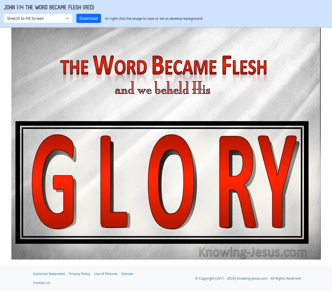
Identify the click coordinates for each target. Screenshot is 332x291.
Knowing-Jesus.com (252, 278)
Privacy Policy (79, 273)
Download (88, 18)
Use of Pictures (106, 273)
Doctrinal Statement (49, 273)
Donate (127, 273)
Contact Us (41, 282)
